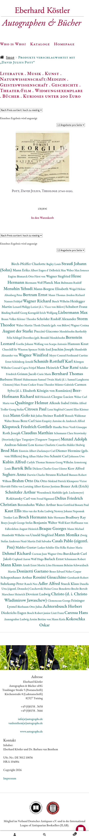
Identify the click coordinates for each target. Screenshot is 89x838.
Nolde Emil (45, 349)
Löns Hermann (55, 565)
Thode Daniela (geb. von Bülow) (52, 325)
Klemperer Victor (77, 481)
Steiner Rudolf (54, 415)
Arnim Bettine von (40, 619)
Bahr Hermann (57, 517)
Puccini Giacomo (46, 331)
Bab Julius (37, 416)
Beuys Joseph (9, 523)
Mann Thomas (57, 295)
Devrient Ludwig (38, 594)
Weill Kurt (64, 523)
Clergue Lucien (62, 396)
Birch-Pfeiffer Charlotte (28, 263)
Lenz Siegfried (55, 409)
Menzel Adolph (74, 439)
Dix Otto (41, 480)
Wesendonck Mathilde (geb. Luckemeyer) (60, 492)
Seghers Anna (14, 474)
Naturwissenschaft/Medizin (33, 79)
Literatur (12, 73)
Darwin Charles (36, 475)
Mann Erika (22, 270)
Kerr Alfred (76, 468)
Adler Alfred (49, 583)
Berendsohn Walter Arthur (37, 504)
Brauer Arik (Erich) (75, 486)
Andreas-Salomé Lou (19, 444)
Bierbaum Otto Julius (30, 607)
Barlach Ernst (54, 558)
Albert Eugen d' (40, 270)
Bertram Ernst (35, 294)
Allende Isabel (59, 402)
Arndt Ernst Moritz (34, 565)
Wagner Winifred (33, 355)
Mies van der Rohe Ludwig (38, 511)
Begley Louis (54, 264)
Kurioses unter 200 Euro (52, 96)
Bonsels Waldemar (75, 416)
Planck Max (52, 282)
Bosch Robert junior (39, 613)
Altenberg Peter (13, 295)
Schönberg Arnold (23, 361)
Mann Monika (67, 534)
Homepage (64, 43)
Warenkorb (68, 833)
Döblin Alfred (78, 403)
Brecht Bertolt (79, 588)
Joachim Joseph (63, 349)
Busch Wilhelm (61, 301)
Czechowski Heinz (41, 588)
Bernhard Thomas (67, 373)
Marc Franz (21, 384)
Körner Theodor (27, 319)
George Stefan (25, 523)
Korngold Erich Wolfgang (43, 313)
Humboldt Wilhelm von (16, 535)
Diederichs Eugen (14, 612)
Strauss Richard (57, 474)
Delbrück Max (57, 270)
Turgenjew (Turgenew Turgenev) (41, 439)
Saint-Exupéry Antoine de (50, 421)
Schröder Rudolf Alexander (57, 318)
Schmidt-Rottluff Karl (54, 361)
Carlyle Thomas (36, 462)
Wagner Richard (37, 301)
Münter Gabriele (65, 384)
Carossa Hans (76, 612)
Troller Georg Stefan (12, 409)
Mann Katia (59, 619)
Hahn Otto (43, 456)
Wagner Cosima (80, 325)
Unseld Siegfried (42, 535)
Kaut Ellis (13, 511)
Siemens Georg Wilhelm (60, 462)
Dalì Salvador (44, 541)
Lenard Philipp (22, 307)
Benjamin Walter (45, 522)
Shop (10, 57)
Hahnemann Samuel (35, 379)
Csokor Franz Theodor (41, 384)
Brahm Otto (23, 480)
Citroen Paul (35, 409)
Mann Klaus (12, 565)
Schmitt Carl (59, 456)
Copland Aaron (21, 559)
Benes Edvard (57, 571)
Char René (69, 367)
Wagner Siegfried (58, 276)
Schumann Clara (64, 433)
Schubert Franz (76, 306)
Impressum (9, 778)
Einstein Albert (28, 451)
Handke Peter (61, 427)
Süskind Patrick (57, 481)
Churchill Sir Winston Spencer (20, 349)
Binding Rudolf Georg (14, 313)
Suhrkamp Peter (12, 583)
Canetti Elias (71, 409)
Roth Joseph (12, 433)
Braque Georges (53, 528)
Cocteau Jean (39, 554)
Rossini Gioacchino (50, 577)
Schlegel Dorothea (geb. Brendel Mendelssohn (39, 338)
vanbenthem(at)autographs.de (25, 723)
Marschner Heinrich (14, 594)
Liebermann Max (73, 312)
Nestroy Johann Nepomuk (69, 511)
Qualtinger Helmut (32, 402)
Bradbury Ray (76, 517)
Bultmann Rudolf (71, 283)
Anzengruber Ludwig (16, 619)
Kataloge (40, 43)
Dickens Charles (42, 468)
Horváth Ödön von (11, 486)
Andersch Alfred (75, 421)
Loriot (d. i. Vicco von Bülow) (48, 307)
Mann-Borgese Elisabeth (51, 288)
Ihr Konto (15, 834)
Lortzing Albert (32, 486)
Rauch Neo (31, 584)
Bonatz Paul (82, 505)
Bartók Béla (22, 468)
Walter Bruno (12, 421)
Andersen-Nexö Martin (22, 541)
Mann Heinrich (48, 367)
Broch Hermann (33, 517)
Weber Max (73, 270)
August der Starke (18, 331)
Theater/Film (15, 90)
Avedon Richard (75, 295)
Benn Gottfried (66, 505)
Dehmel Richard (17, 553)
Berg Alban (29, 456)
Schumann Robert (75, 559)
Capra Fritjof (29, 368)
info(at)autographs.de (30, 719)
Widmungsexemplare (59, 90)
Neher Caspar (73, 571)
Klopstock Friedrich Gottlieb (27, 426)
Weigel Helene (77, 289)
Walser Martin (24, 325)
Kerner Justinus (51, 486)
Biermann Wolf (34, 283)
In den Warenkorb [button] (42, 218)
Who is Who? (13, 43)
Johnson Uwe (77, 456)
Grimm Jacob (27, 373)
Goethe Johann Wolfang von (32, 344)
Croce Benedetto (61, 588)
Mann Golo (20, 415)
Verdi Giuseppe (78, 427)
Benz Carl (27, 420)
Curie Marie (44, 374)
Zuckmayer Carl (46, 451)
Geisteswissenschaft (24, 85)
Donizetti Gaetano (33, 571)
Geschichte (65, 85)
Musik (34, 73)
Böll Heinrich (43, 397)
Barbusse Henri (11, 379)
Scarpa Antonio (58, 344)
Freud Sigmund (46, 498)
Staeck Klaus (70, 583)
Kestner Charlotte (45, 445)
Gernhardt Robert (77, 577)
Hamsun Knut (78, 343)
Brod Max (10, 450)
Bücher (10, 96)
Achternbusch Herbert (62, 606)
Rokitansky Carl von (21, 498)
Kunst (52, 73)
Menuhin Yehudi (19, 288)
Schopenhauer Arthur (17, 577)
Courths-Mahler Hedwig (70, 445)
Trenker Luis (10, 517)
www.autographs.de (31, 731)
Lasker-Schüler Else (48, 547)
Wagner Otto (55, 554)
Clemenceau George (59, 600)
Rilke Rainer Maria (71, 547)
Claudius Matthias (37, 433)
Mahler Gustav (26, 547)
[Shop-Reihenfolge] (21, 110)
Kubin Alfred (14, 462)
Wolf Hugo (37, 559)
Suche (44, 834)
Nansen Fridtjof (13, 301)
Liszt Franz (58, 613)
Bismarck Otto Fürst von (31, 276)
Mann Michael (75, 529)
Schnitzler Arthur (21, 492)
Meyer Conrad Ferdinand (64, 355)
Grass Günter (60, 468)
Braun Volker (9, 319)
